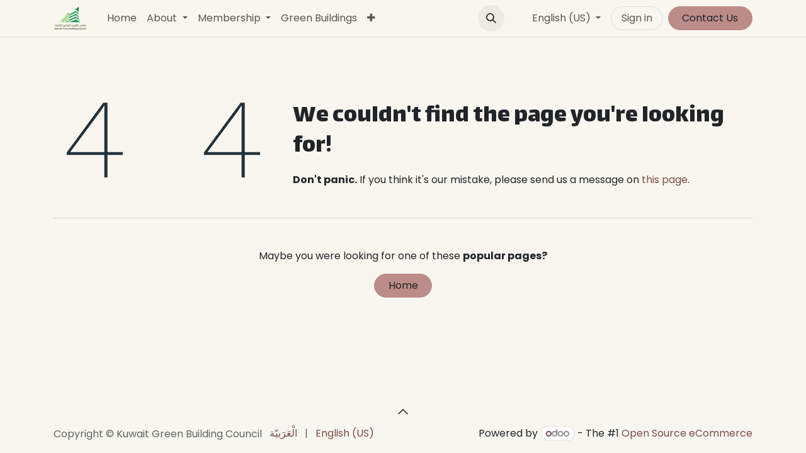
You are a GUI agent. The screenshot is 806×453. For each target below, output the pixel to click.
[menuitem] (122, 18)
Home (403, 285)
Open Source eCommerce (687, 433)
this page (665, 179)
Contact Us (710, 18)
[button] (491, 18)
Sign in (637, 18)
